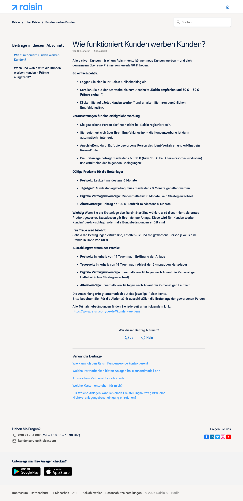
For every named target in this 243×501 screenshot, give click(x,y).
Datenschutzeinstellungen (123, 493)
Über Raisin (32, 22)
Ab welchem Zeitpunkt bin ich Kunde (98, 378)
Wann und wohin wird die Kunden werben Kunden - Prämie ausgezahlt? (37, 72)
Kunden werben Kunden (60, 22)
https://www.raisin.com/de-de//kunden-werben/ (107, 311)
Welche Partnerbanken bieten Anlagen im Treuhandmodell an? (116, 371)
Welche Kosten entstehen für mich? (98, 385)
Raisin (16, 22)
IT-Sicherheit (60, 493)
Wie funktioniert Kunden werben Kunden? (36, 57)
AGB (75, 493)
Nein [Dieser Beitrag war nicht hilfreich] (149, 337)
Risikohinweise (92, 493)
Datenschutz (39, 493)
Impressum (20, 493)
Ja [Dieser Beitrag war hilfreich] (131, 337)
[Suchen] (202, 22)
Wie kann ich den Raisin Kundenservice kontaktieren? (110, 363)
